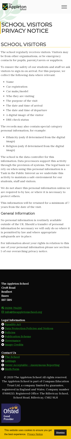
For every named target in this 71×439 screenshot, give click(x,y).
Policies (10, 332)
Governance (13, 340)
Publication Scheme (18, 336)
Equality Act (13, 324)
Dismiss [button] (60, 432)
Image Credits (14, 344)
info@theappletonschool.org (21, 312)
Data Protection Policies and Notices (29, 328)
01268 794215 (11, 308)
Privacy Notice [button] (35, 434)
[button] (64, 7)
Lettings (10, 361)
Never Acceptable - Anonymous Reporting (32, 365)
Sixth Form (12, 369)
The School (12, 357)
